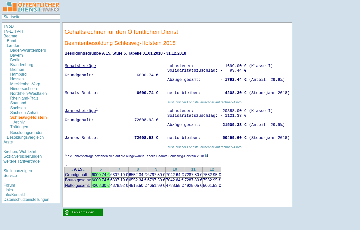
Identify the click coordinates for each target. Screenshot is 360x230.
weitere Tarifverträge (22, 161)
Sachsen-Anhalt (24, 113)
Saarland (18, 103)
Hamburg (18, 74)
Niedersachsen (23, 89)
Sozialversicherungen (23, 156)
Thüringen (19, 127)
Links (8, 190)
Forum (9, 185)
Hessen (17, 79)
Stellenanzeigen (18, 171)
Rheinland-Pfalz (24, 98)
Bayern (16, 55)
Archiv (19, 122)
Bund (11, 41)
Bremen (17, 69)
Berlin (15, 60)
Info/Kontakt (14, 195)
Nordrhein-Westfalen (28, 93)
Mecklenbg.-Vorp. (26, 84)
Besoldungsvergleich (25, 137)
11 (193, 169)
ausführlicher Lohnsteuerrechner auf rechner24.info (205, 102)
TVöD (9, 26)
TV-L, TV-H (13, 31)
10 (174, 169)
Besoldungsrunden (27, 132)
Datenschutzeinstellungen (26, 199)
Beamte (10, 36)
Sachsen (18, 108)
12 (212, 169)
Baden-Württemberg (28, 50)
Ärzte (8, 142)
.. (72, 169)
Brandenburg (22, 65)
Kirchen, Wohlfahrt (20, 151)
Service (10, 175)
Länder (13, 45)
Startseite (12, 17)
